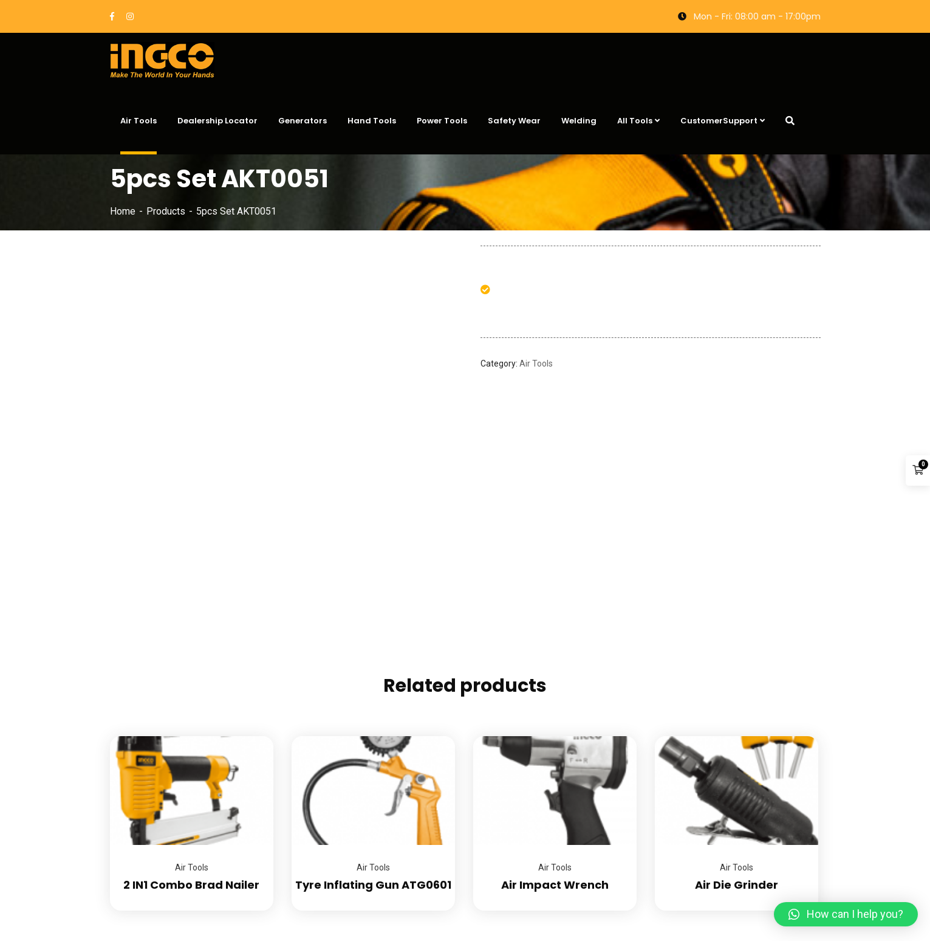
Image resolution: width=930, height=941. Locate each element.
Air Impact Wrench (555, 884)
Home (122, 211)
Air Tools (536, 363)
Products (165, 211)
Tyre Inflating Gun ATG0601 (373, 884)
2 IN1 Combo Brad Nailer (191, 884)
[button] (846, 914)
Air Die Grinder (736, 884)
